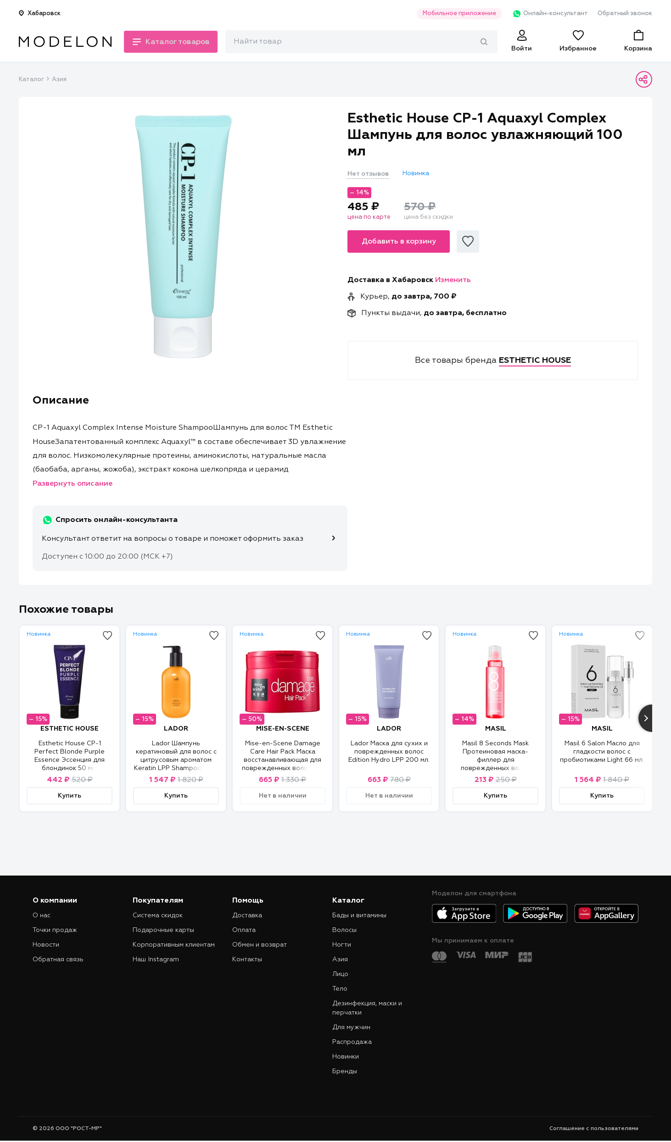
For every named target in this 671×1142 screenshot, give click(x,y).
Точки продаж (55, 930)
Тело (339, 989)
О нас (41, 915)
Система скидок (158, 915)
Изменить (453, 280)
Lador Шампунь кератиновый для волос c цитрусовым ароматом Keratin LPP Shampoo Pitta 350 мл (176, 760)
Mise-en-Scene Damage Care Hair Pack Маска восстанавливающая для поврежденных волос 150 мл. (283, 760)
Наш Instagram (156, 959)
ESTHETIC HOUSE (69, 729)
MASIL (495, 729)
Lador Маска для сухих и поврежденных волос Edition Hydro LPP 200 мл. (389, 751)
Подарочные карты (163, 930)
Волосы (344, 930)
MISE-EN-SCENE (282, 729)
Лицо (340, 974)
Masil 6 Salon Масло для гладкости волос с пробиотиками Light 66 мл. (602, 751)
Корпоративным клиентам (174, 945)
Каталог (31, 80)
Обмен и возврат (259, 945)
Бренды (344, 1071)
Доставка (247, 915)
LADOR (176, 729)
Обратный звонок (625, 14)
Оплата (244, 930)
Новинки (345, 1056)
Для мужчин (351, 1027)
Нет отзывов (368, 174)
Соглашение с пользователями (593, 1128)
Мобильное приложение (456, 14)
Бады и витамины (359, 915)
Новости (46, 945)
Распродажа (352, 1042)
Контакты (247, 959)
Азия (59, 80)
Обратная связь (58, 959)
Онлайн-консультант (548, 13)
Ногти (341, 945)
